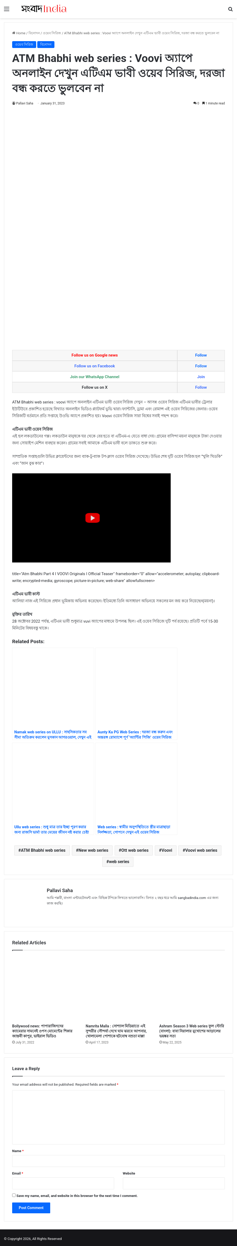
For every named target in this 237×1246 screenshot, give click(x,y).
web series (119, 861)
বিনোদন (34, 33)
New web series (93, 850)
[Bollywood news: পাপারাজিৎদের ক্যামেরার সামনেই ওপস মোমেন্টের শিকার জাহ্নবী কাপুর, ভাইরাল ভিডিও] (45, 985)
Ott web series (134, 850)
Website (129, 1171)
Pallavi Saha (25, 103)
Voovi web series (201, 850)
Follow (201, 355)
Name (18, 1149)
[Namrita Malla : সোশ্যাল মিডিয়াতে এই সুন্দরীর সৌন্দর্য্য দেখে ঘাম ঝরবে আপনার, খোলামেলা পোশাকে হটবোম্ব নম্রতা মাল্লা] (118, 985)
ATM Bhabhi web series (43, 850)
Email (17, 1171)
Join (201, 376)
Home (18, 33)
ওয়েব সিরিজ (52, 33)
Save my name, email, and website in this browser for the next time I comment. (77, 1193)
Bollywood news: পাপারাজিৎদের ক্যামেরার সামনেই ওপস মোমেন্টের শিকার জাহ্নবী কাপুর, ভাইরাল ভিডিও (42, 1029)
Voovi (166, 850)
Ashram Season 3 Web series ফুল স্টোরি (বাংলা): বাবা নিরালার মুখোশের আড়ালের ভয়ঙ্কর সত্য (191, 1029)
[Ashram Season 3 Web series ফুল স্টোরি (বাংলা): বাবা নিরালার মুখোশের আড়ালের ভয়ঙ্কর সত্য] (192, 985)
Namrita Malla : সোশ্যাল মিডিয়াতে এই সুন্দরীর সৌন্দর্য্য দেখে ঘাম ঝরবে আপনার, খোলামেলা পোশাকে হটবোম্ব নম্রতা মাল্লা (116, 1029)
